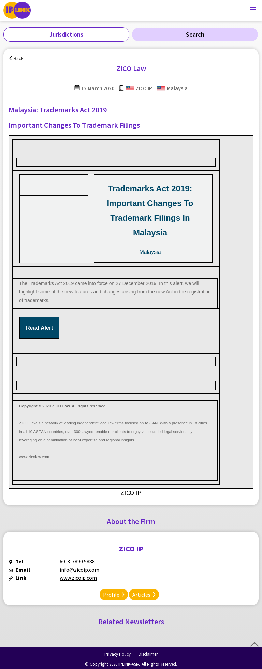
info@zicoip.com (79, 569)
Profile (111, 594)
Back (19, 58)
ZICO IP (144, 88)
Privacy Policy (117, 654)
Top (254, 644)
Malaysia (177, 88)
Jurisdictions (66, 34)
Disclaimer (148, 654)
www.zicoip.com (78, 577)
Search (195, 34)
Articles (141, 594)
